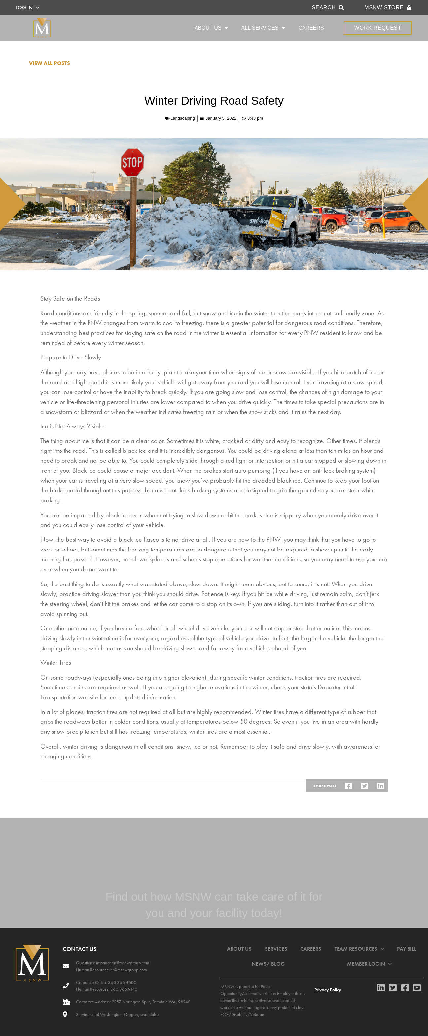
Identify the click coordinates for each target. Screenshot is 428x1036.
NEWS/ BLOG (268, 963)
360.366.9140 (123, 989)
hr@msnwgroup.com (128, 970)
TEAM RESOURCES (359, 949)
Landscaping (182, 118)
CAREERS (311, 28)
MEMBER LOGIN (369, 964)
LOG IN (27, 7)
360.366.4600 (121, 982)
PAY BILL (406, 948)
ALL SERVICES (263, 28)
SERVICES (276, 948)
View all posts (49, 63)
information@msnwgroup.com (122, 963)
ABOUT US (211, 28)
